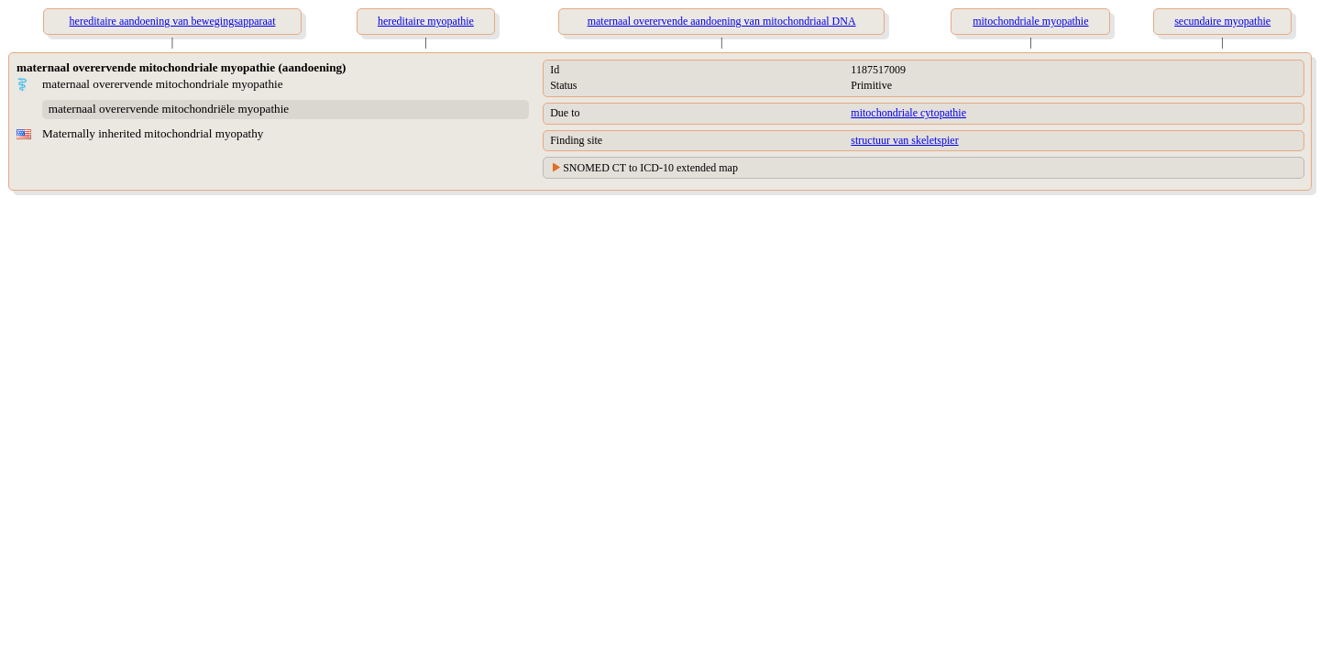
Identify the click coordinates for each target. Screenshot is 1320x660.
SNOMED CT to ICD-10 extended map (650, 167)
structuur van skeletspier (904, 140)
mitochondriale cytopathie (908, 112)
